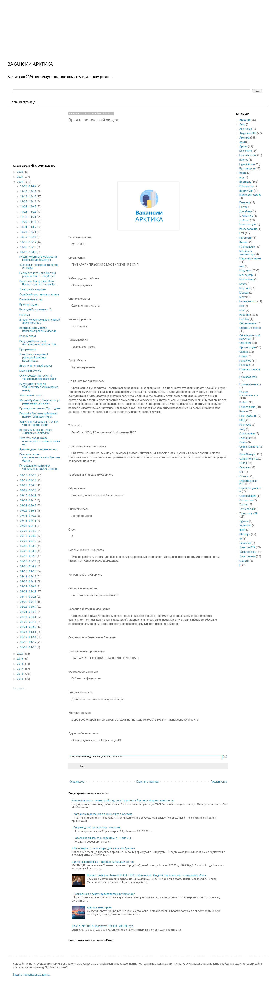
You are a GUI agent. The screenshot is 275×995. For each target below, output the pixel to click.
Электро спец (247, 551)
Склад (243, 463)
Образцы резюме (250, 327)
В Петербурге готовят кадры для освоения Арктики (103, 848)
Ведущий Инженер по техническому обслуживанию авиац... (38, 387)
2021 (20, 181)
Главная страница (22, 102)
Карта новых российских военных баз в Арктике (103, 814)
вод (241, 177)
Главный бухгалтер (30, 299)
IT (240, 565)
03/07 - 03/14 (28, 601)
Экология (245, 543)
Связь (243, 442)
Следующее (76, 781)
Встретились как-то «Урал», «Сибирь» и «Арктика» (36, 431)
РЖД (242, 420)
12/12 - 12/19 (28, 196)
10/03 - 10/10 (28, 247)
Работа (243, 402)
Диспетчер (246, 215)
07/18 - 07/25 (28, 515)
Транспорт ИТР (248, 513)
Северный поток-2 (250, 446)
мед (241, 266)
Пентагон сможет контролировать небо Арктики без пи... (39, 457)
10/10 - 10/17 (28, 242)
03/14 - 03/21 (28, 596)
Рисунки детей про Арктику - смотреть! (97, 827)
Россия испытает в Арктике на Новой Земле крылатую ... (38, 258)
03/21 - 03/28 (28, 591)
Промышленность (250, 384)
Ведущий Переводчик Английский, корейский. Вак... (38, 343)
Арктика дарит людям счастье (38, 449)
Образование (247, 323)
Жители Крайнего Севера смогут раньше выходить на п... (39, 402)
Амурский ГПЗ (247, 133)
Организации (247, 347)
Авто (242, 124)
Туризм (243, 521)
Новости (244, 314)
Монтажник (246, 279)
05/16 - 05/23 (28, 556)
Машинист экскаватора (247, 253)
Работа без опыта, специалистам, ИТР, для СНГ (102, 837)
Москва (244, 292)
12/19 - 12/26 (28, 191)
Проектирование (249, 369)
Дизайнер (245, 211)
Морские (244, 288)
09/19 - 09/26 (28, 475)
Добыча (244, 220)
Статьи (243, 476)
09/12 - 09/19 (28, 480)
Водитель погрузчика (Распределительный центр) (103, 861)
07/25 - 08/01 (28, 510)
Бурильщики (247, 164)
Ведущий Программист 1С (35, 309)
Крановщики (247, 246)
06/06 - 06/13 (28, 540)
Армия (243, 146)
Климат (244, 242)
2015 (20, 678)
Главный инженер (30, 370)
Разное (243, 411)
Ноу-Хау (244, 319)
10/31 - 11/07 (28, 226)
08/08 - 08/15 (28, 500)
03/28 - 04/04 (28, 586)
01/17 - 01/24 (28, 637)
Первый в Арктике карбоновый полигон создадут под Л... (38, 415)
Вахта (243, 172)
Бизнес (243, 159)
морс (242, 283)
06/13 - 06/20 (28, 535)
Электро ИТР (247, 547)
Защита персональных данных (32, 974)
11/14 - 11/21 (28, 216)
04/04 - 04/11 (28, 581)
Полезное (245, 360)
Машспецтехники (250, 258)
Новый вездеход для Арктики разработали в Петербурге (37, 274)
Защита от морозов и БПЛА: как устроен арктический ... (38, 423)
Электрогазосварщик (32, 289)
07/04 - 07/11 (28, 525)
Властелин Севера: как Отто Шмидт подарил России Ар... (38, 283)
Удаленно (245, 525)
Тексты (243, 504)
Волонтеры (246, 186)
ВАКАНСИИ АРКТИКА (30, 64)
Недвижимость (248, 301)
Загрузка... (19, 688)
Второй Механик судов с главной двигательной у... (39, 321)
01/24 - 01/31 (28, 632)
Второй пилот (27, 336)
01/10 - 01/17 (28, 642)
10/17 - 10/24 (28, 236)
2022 (20, 176)
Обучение (245, 342)
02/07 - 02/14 (28, 621)
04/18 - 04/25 (28, 571)
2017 (20, 668)
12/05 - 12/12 (28, 201)
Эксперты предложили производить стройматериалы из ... (39, 441)
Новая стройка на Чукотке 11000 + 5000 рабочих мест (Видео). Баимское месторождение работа (146, 875)
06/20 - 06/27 (28, 530)
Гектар (243, 206)
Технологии (246, 509)
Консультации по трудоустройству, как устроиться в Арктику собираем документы (123, 800)
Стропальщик (247, 495)
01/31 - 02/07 (28, 626)
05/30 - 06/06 (28, 546)
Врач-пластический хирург (35, 365)
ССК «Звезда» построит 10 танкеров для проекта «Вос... (38, 377)
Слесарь (244, 467)
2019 (20, 658)
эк (240, 538)
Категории (245, 237)
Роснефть (245, 424)
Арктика (244, 137)
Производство (248, 376)
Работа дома (247, 407)
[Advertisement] (111, 26)
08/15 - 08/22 (28, 495)
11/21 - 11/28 (28, 211)
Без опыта (245, 150)
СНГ (241, 471)
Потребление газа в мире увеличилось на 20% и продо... (39, 467)
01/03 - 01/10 (28, 647)
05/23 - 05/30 (28, 551)
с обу (242, 429)
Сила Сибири (247, 454)
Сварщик (245, 437)
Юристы (244, 560)
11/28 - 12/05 (28, 206)
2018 (20, 663)
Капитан (24, 314)
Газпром (244, 202)
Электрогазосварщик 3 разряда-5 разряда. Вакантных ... (33, 357)
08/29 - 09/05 (28, 485)
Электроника (247, 556)
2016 (20, 673)
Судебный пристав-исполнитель (39, 294)
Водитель (245, 181)
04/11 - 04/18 (28, 576)
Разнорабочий (248, 415)
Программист (27, 349)
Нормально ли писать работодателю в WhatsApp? (104, 893)
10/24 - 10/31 (28, 231)
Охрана (243, 351)
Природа (244, 364)
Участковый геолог (31, 395)
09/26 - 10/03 (28, 252)
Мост (242, 297)
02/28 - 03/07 (28, 606)
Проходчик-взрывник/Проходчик (39, 408)
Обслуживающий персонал (250, 337)
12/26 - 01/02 (28, 186)
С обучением (247, 433)
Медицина (245, 270)
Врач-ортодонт (28, 304)
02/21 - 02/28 (28, 611)
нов (241, 305)
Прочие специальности (248, 394)
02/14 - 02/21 (28, 616)
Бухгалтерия (247, 168)
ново (242, 310)
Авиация (244, 119)
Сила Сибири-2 (248, 458)
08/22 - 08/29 (28, 490)
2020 (20, 653)
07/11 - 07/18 (28, 520)
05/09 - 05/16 (28, 561)
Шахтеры (245, 534)
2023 (20, 171)
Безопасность (248, 155)
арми (242, 142)
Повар (243, 356)
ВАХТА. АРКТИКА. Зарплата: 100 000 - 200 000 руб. (103, 926)
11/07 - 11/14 (28, 221)
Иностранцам (247, 224)
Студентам (246, 500)
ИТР (241, 233)
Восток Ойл (246, 190)
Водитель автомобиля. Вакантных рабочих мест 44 (37, 329)
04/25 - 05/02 (28, 566)
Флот (242, 529)
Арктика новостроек (99, 907)
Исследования (248, 229)
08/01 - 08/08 (28, 505)
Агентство (245, 128)
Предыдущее (219, 781)
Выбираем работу (250, 194)
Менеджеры (247, 275)
